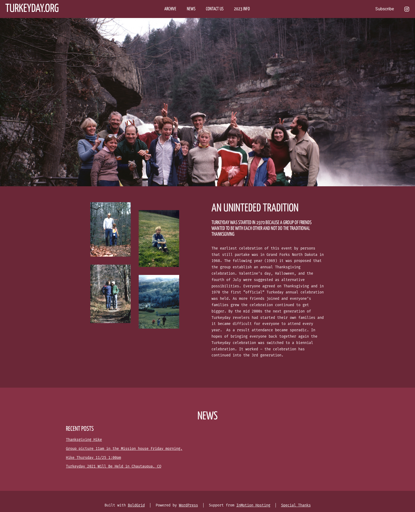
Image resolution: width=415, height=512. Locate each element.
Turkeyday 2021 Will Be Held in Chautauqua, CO (113, 466)
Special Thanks (296, 505)
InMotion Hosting (253, 505)
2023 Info (242, 9)
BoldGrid (136, 505)
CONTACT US (214, 9)
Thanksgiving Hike (84, 439)
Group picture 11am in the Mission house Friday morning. (124, 448)
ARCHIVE (170, 9)
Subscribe (384, 8)
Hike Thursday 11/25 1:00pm (93, 457)
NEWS (191, 9)
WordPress (188, 505)
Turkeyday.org (32, 8)
